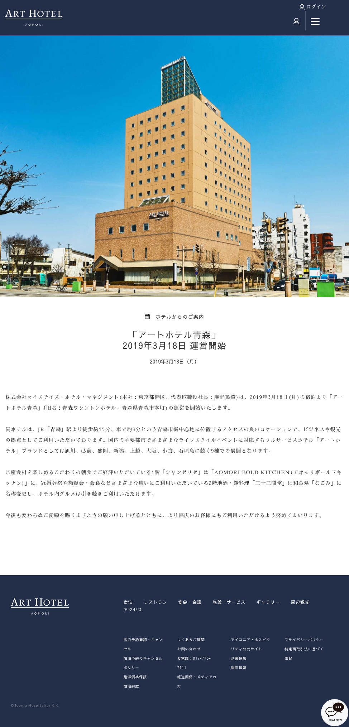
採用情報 (239, 667)
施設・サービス (228, 602)
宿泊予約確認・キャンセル (143, 644)
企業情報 (239, 658)
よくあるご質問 (191, 639)
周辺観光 (300, 602)
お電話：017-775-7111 (194, 663)
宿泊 (128, 602)
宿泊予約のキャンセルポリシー (143, 663)
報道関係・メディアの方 (196, 681)
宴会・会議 (190, 602)
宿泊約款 (131, 686)
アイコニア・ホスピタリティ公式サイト (250, 644)
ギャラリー (268, 602)
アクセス (133, 609)
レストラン (155, 602)
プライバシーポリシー (304, 639)
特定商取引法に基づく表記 (304, 653)
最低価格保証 (135, 676)
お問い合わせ (189, 648)
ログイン (316, 6)
